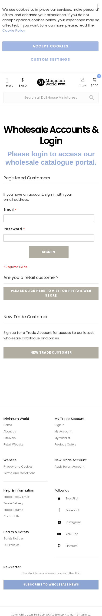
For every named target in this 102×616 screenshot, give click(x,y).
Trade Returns (13, 510)
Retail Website (13, 444)
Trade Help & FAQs (16, 497)
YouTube (72, 534)
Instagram (73, 522)
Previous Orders (65, 444)
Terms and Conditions (19, 473)
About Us (9, 431)
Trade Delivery (13, 503)
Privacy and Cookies (18, 467)
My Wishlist (62, 438)
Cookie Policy (13, 30)
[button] (23, 82)
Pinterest (71, 546)
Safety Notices (13, 538)
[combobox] (51, 97)
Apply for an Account (69, 467)
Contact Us (11, 516)
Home (7, 425)
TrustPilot (72, 498)
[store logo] (51, 79)
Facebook (73, 510)
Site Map (9, 438)
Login (82, 85)
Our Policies (11, 545)
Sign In (59, 425)
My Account (63, 431)
